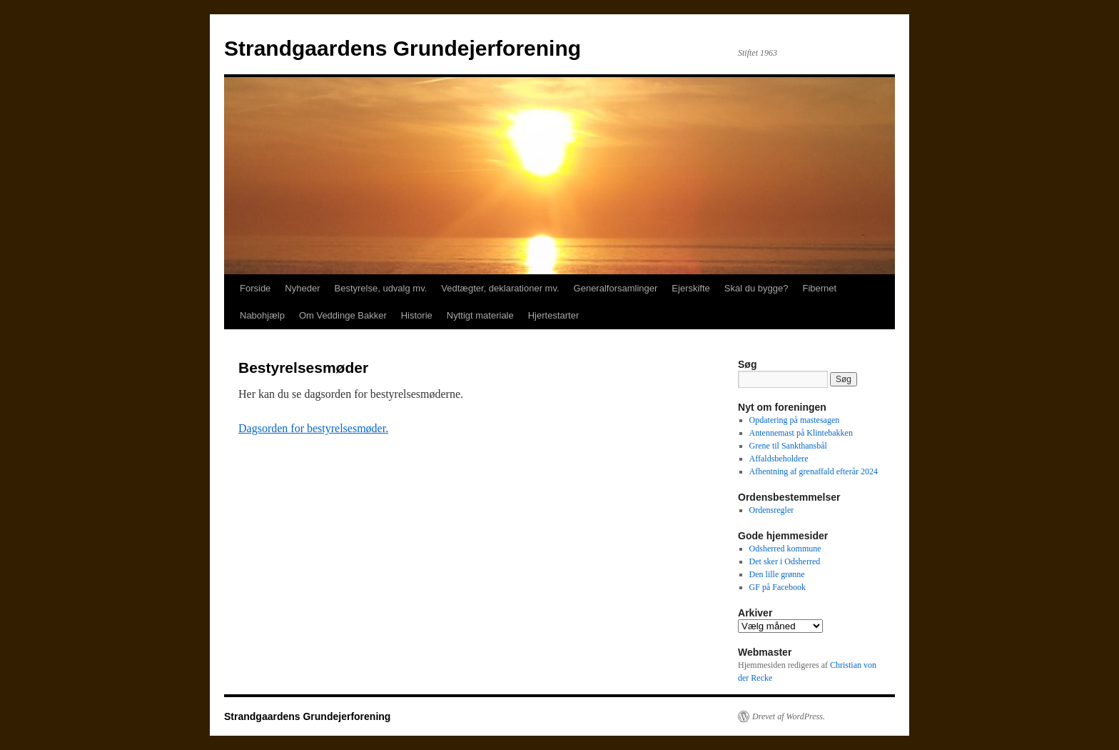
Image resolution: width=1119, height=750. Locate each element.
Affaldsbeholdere (779, 459)
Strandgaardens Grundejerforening (402, 48)
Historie (416, 315)
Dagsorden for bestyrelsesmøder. (313, 428)
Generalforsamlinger (616, 288)
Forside (255, 288)
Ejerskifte (690, 288)
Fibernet (819, 288)
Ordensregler (771, 510)
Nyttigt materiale (480, 315)
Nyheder (302, 288)
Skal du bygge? (756, 288)
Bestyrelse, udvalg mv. (381, 288)
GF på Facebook (777, 587)
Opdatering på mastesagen (794, 420)
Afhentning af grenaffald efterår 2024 (813, 471)
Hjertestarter (553, 315)
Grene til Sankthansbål (788, 446)
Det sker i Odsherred (785, 561)
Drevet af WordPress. (788, 716)
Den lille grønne (777, 574)
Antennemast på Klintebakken (801, 433)
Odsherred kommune (785, 549)
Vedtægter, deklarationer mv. (500, 288)
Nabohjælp (262, 315)
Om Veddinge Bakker (343, 315)
